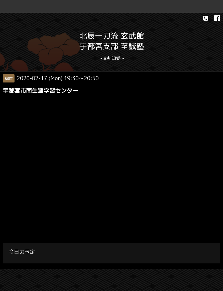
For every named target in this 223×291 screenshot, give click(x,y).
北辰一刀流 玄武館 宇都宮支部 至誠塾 (111, 41)
